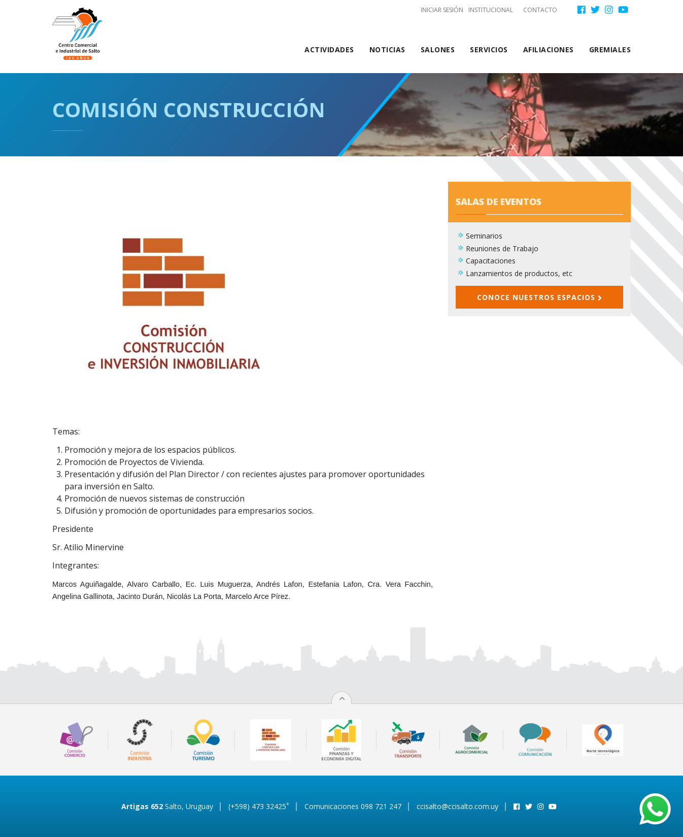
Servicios (489, 49)
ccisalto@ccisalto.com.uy (457, 806)
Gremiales (610, 49)
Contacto (540, 10)
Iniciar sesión (442, 10)
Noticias (387, 49)
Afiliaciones (548, 49)
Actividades (329, 49)
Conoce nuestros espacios (539, 297)
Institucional (490, 10)
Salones (438, 49)
